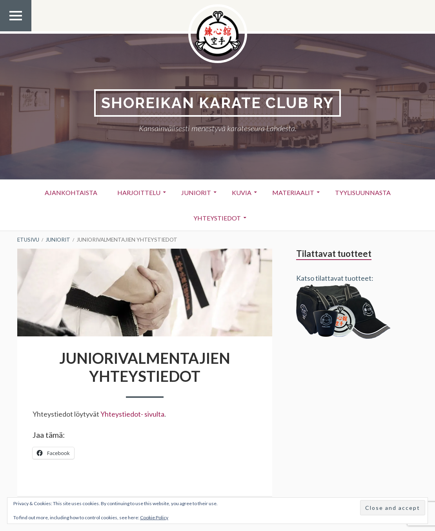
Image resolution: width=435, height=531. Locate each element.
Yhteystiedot (217, 218)
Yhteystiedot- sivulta (132, 414)
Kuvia (241, 192)
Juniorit (196, 192)
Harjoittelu (138, 192)
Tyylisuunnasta (363, 192)
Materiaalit (293, 192)
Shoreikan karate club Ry (217, 103)
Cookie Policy (154, 517)
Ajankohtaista (71, 192)
